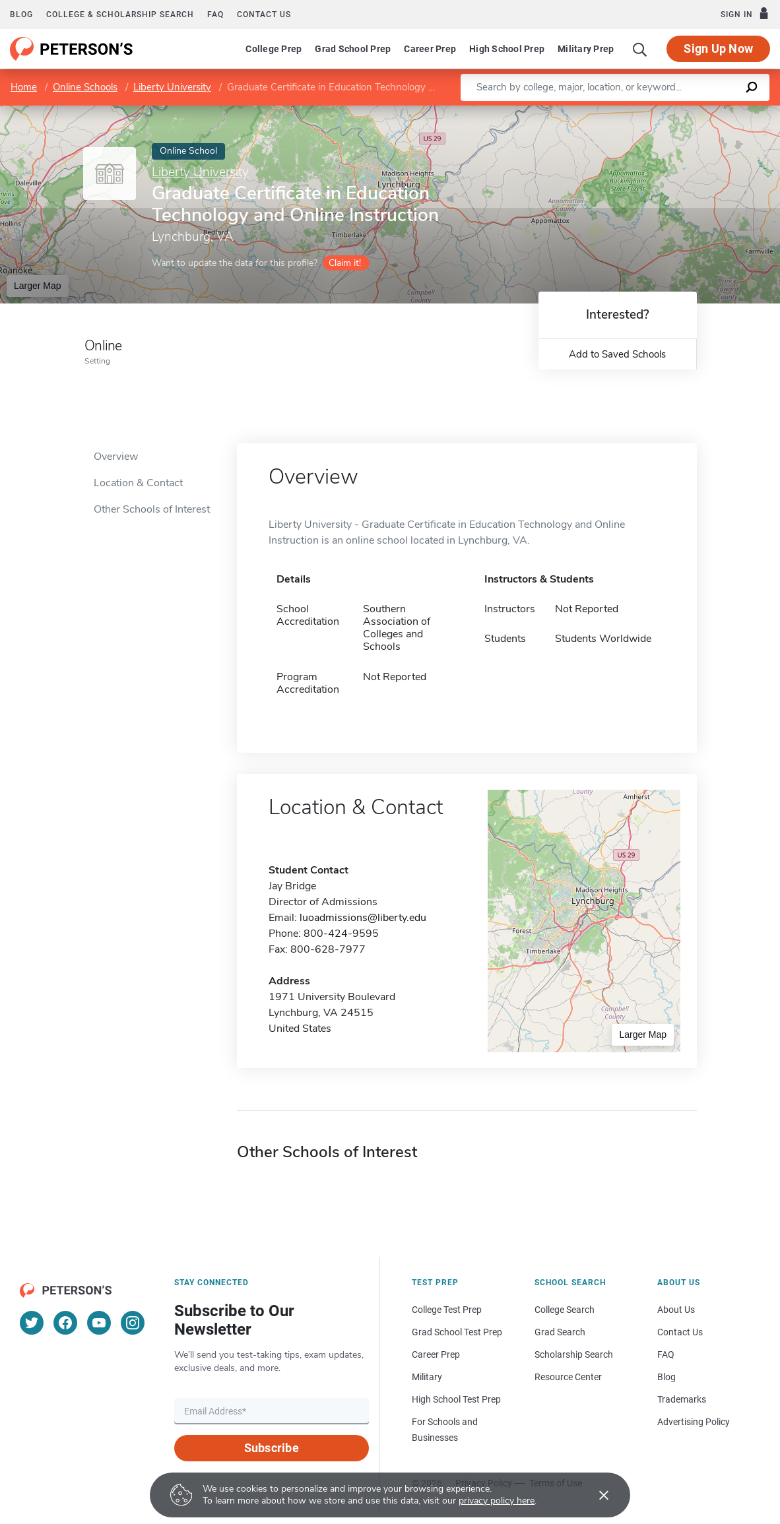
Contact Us (680, 1332)
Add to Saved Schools (617, 354)
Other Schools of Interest (152, 509)
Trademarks (681, 1399)
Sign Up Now (718, 48)
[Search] (640, 48)
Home (24, 87)
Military (427, 1377)
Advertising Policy (693, 1421)
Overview (116, 456)
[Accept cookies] (594, 1495)
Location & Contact (138, 483)
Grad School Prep (353, 49)
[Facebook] (65, 1323)
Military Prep (586, 49)
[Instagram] (133, 1323)
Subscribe (271, 1448)
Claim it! (345, 263)
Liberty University (172, 87)
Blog (21, 14)
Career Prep (430, 49)
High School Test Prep (456, 1399)
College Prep (273, 49)
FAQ (215, 14)
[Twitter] (32, 1323)
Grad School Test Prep (457, 1332)
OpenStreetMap (690, 112)
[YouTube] (99, 1323)
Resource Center (568, 1377)
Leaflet (620, 112)
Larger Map (37, 285)
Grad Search (560, 1332)
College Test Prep (447, 1309)
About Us (676, 1309)
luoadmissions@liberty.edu (363, 917)
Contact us (264, 14)
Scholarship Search (574, 1354)
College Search (565, 1309)
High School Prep (506, 49)
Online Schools (85, 87)
